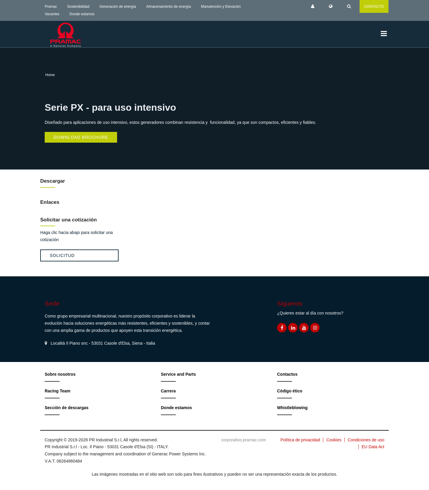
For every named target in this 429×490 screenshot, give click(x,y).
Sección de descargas (66, 407)
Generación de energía (118, 6)
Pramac (51, 6)
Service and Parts (178, 374)
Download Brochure (81, 137)
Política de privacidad (300, 439)
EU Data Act (373, 446)
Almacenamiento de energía (168, 6)
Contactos (287, 374)
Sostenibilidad (78, 6)
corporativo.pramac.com (243, 439)
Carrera (168, 391)
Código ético (289, 391)
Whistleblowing (292, 407)
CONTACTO (374, 6)
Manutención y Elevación (220, 6)
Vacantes (52, 14)
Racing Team (57, 391)
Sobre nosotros (60, 374)
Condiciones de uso (366, 439)
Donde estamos (81, 14)
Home (50, 75)
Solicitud (62, 255)
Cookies (333, 439)
